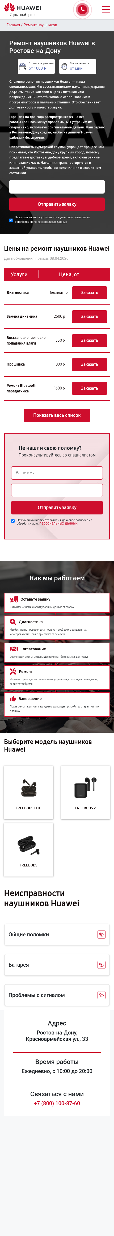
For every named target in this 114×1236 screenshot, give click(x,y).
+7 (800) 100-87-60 (57, 1103)
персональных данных (52, 222)
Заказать (89, 292)
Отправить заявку (57, 204)
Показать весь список (57, 415)
